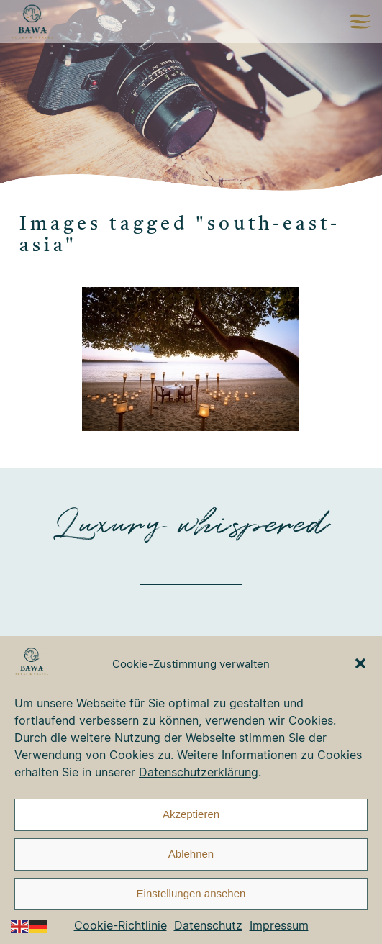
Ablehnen (191, 854)
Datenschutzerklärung (198, 772)
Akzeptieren (191, 814)
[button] (360, 663)
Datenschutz (208, 925)
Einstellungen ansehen (191, 893)
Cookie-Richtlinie (120, 925)
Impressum (279, 925)
